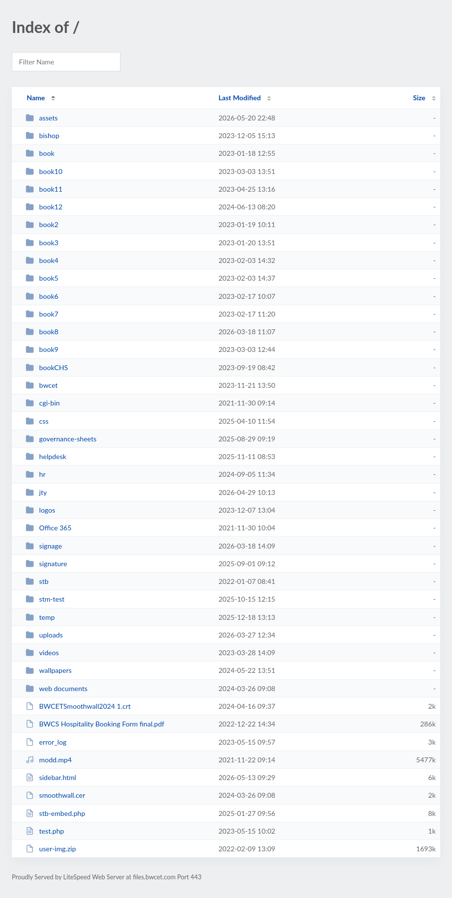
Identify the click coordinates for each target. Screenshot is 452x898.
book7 (42, 314)
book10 (44, 171)
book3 (42, 242)
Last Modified (239, 97)
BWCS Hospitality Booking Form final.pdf (95, 724)
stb (37, 581)
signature (46, 563)
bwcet (42, 385)
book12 (44, 207)
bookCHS (47, 367)
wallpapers (48, 670)
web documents (57, 688)
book (40, 153)
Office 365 (48, 527)
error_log (46, 742)
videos (42, 652)
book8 (42, 331)
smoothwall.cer (55, 795)
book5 (42, 278)
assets (42, 118)
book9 (42, 349)
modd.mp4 (49, 759)
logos (40, 510)
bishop (43, 135)
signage (44, 546)
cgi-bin (43, 403)
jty (36, 492)
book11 (44, 189)
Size (419, 97)
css (37, 421)
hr (35, 474)
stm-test (45, 599)
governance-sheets (61, 439)
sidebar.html (51, 777)
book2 (42, 224)
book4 (42, 260)
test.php (45, 831)
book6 (42, 296)
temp (40, 617)
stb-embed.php (55, 813)
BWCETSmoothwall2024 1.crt (78, 706)
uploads (44, 635)
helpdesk (46, 456)
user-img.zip (51, 848)
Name (36, 97)
